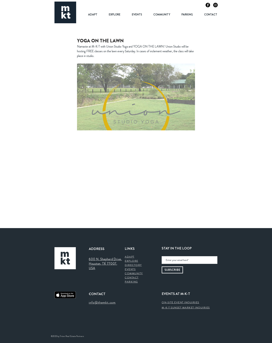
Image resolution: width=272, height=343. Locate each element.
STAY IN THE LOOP (177, 248)
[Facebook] (208, 5)
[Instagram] (215, 5)
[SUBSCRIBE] (172, 269)
